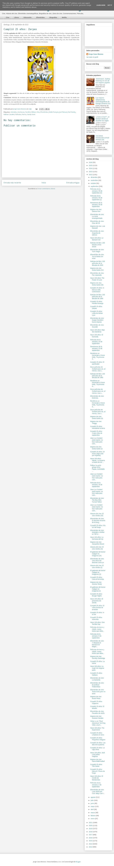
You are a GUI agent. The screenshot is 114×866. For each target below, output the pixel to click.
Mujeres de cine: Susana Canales (96, 717)
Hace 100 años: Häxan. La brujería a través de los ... (97, 460)
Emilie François (54, 112)
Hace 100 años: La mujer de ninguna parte (97, 668)
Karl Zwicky (72, 112)
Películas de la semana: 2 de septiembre (95, 785)
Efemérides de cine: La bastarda (97, 679)
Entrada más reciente (12, 182)
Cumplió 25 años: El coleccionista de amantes (97, 607)
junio (92, 803)
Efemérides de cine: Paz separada (97, 274)
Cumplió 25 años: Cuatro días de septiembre (96, 433)
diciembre (94, 177)
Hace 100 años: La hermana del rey (96, 538)
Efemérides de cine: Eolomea (97, 397)
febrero (93, 815)
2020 (91, 825)
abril (92, 809)
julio (92, 800)
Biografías (53, 17)
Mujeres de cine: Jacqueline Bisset (97, 543)
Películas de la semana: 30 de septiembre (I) (96, 198)
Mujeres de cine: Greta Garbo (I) (96, 448)
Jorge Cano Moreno (96, 54)
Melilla (64, 17)
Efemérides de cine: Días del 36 (97, 222)
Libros (16, 17)
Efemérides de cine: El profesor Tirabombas (97, 685)
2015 (91, 841)
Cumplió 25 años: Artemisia (96, 618)
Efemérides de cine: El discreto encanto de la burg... (97, 520)
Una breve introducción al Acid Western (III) (102, 138)
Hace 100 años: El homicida (96, 336)
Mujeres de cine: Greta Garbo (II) (96, 417)
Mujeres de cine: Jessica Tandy (96, 583)
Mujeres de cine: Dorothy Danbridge (97, 657)
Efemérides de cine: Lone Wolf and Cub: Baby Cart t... (97, 791)
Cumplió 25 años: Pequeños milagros (97, 739)
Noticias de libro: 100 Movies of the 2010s (97, 244)
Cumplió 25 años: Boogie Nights (96, 595)
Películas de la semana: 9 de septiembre (95, 636)
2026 (91, 162)
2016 (91, 838)
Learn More (100, 5)
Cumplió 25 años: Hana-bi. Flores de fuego (97, 771)
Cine (7, 17)
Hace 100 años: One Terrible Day (97, 623)
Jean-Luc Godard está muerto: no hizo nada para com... (96, 441)
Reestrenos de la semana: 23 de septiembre (96, 348)
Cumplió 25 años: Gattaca (96, 674)
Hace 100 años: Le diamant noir (96, 239)
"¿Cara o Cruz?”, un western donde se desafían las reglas (103, 119)
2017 (91, 835)
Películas (18, 114)
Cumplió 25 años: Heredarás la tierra (97, 427)
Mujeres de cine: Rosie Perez (96, 697)
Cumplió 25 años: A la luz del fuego (97, 526)
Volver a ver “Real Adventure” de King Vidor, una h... (97, 723)
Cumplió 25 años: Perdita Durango (96, 302)
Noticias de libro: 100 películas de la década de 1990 (97, 296)
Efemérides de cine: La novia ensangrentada (97, 216)
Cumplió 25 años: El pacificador (97, 363)
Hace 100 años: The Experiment (97, 729)
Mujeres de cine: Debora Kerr (96, 210)
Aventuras (20, 112)
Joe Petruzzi (63, 112)
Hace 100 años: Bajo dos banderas (97, 331)
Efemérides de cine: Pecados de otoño (97, 712)
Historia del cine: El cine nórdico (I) (97, 566)
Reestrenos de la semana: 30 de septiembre (96, 204)
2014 (91, 844)
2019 (91, 828)
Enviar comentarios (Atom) (46, 189)
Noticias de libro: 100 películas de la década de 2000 (97, 263)
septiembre (95, 186)
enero (93, 818)
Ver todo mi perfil (92, 57)
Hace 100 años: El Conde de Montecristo (96, 778)
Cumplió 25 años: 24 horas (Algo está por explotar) (97, 453)
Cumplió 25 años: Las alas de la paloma (97, 743)
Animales (14, 112)
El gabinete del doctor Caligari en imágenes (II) (97, 572)
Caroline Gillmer (30, 112)
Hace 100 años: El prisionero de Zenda (96, 601)
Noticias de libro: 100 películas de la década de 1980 (97, 376)
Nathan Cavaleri (9, 114)
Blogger (78, 862)
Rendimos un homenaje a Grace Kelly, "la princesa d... (97, 356)
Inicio (44, 182)
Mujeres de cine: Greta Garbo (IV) (97, 269)
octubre (93, 183)
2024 (91, 168)
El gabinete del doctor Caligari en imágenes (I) (97, 589)
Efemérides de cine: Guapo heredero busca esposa (97, 320)
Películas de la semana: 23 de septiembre (96, 341)
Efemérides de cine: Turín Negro (97, 250)
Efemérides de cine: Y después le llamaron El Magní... (97, 643)
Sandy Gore (31, 114)
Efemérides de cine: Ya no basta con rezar (97, 256)
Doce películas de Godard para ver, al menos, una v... (97, 369)
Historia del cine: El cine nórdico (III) (97, 514)
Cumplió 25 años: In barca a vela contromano (97, 290)
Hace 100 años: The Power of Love (97, 279)
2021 (91, 822)
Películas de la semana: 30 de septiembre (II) (96, 191)
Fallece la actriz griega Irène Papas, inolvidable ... (97, 468)
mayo (93, 806)
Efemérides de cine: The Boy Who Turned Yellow (97, 500)
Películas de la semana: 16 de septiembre (96, 484)
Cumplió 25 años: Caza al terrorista (97, 578)
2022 (91, 175)
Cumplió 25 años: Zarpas (96, 307)
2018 (91, 832)
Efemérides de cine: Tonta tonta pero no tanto (97, 691)
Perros (24, 114)
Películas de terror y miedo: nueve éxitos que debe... (97, 629)
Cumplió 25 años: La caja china (97, 749)
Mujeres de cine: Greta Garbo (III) (96, 284)
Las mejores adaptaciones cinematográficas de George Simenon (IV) (103, 100)
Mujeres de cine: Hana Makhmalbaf (97, 760)
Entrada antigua (72, 182)
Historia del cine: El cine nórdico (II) (97, 548)
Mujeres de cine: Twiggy (96, 422)
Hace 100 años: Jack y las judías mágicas (97, 754)
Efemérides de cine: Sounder (97, 326)
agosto (93, 797)
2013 (91, 847)
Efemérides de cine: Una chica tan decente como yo (97, 560)
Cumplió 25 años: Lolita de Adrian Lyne (96, 313)
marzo (93, 812)
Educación (28, 17)
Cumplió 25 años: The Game (96, 765)
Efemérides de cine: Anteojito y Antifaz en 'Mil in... (97, 532)
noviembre (94, 180)
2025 (91, 165)
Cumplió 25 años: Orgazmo (96, 702)
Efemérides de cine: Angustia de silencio (97, 233)
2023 (91, 171)
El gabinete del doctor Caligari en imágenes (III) (97, 554)
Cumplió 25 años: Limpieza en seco (97, 734)
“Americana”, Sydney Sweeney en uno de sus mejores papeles (103, 81)
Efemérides (40, 17)
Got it (110, 5)
